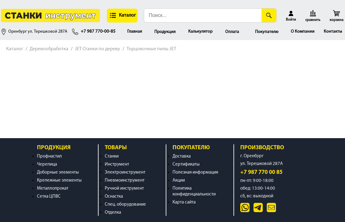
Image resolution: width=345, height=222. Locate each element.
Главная (134, 31)
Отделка (113, 212)
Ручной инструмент (124, 188)
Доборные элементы (58, 172)
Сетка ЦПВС (49, 196)
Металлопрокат (52, 188)
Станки (112, 156)
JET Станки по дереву (97, 49)
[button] (122, 16)
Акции (178, 180)
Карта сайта (184, 202)
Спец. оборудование (125, 204)
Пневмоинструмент (124, 180)
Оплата (232, 32)
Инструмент (117, 164)
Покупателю (266, 32)
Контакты (333, 31)
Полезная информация (195, 172)
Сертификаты (186, 164)
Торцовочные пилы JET (151, 49)
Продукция (165, 32)
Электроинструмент (125, 172)
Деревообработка (49, 49)
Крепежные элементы (59, 180)
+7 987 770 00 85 (261, 172)
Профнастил (49, 156)
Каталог (14, 49)
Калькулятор (200, 31)
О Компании (303, 31)
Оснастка (114, 196)
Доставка (181, 156)
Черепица (47, 164)
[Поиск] (269, 15)
